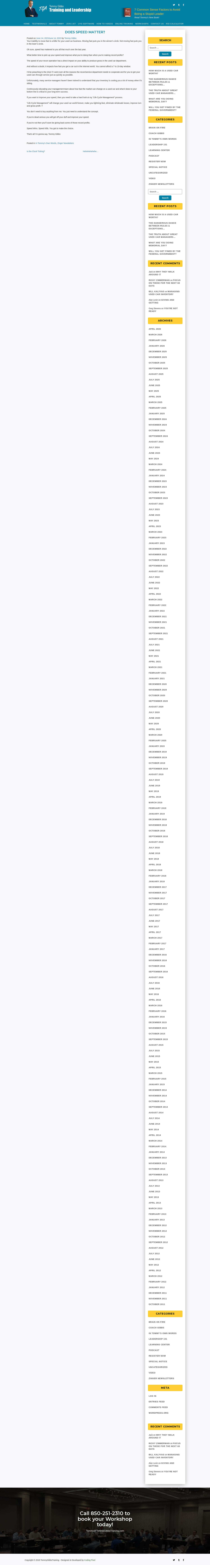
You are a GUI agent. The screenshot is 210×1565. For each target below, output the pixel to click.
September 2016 (158, 972)
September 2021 (158, 633)
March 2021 (155, 667)
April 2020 (155, 729)
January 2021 (157, 678)
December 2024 (158, 419)
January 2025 (157, 413)
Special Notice (158, 167)
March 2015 (155, 1073)
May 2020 (154, 723)
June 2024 (154, 453)
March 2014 (155, 1141)
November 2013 (158, 1163)
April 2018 (155, 864)
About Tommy (56, 24)
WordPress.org (159, 1413)
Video (152, 178)
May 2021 (154, 656)
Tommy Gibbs (70, 38)
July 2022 (154, 577)
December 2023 (158, 481)
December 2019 (158, 752)
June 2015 (154, 1056)
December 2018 (158, 819)
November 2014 (158, 1096)
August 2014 (156, 1112)
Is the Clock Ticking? (36, 151)
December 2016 (158, 955)
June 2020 (154, 718)
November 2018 (158, 825)
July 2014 (154, 1118)
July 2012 (154, 1253)
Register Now (157, 161)
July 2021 (154, 645)
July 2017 (154, 915)
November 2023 (158, 487)
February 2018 (157, 876)
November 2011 (158, 1298)
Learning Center (159, 150)
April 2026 (155, 329)
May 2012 (154, 1265)
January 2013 (157, 1220)
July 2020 (154, 712)
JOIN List (71, 24)
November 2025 (158, 357)
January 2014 (157, 1152)
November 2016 (158, 960)
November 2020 (158, 690)
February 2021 (157, 673)
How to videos (105, 24)
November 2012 (158, 1231)
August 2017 (156, 910)
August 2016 (156, 977)
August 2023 (156, 504)
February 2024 (157, 470)
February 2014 (157, 1146)
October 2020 (157, 695)
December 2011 (158, 1293)
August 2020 (156, 707)
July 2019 (154, 780)
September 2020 (158, 701)
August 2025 (156, 374)
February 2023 (157, 537)
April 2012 (155, 1270)
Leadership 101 (158, 144)
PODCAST (154, 156)
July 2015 (154, 1050)
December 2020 (158, 684)
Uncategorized (158, 173)
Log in (152, 1396)
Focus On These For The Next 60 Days (165, 283)
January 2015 (157, 1084)
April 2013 (155, 1203)
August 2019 (156, 774)
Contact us (157, 24)
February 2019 (157, 808)
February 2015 (157, 1079)
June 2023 (154, 515)
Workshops (142, 24)
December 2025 (158, 351)
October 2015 (157, 1034)
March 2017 (155, 938)
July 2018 (154, 847)
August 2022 (156, 571)
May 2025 (154, 391)
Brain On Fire (157, 128)
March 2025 (155, 402)
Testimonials (39, 24)
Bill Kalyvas (156, 291)
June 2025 (154, 385)
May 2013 (154, 1197)
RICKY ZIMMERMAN (159, 280)
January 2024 (157, 475)
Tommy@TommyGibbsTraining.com (105, 1530)
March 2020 (155, 735)
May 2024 (154, 458)
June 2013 (154, 1191)
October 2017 (157, 898)
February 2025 (157, 408)
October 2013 (157, 1169)
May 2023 (154, 521)
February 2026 (157, 340)
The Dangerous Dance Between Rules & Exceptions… (162, 82)
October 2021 (157, 628)
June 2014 (154, 1124)
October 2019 (157, 763)
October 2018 (157, 831)
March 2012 (155, 1276)
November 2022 (158, 554)
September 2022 (158, 566)
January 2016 (157, 1017)
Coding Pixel (89, 1560)
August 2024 (156, 442)
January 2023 (157, 543)
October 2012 (157, 1236)
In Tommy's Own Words (46, 143)
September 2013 (158, 1174)
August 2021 (156, 639)
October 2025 (157, 363)
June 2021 (154, 650)
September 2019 (158, 769)
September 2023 (158, 498)
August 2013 (156, 1180)
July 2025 (154, 380)
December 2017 (158, 887)
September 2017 (158, 904)
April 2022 (155, 594)
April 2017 (155, 932)
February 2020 (157, 740)
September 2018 (158, 836)
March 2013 (155, 1208)
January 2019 (157, 814)
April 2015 (155, 1067)
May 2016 (154, 994)
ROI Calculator (175, 24)
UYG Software (86, 24)
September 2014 (158, 1107)
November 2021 (158, 622)
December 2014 (158, 1090)
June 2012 (154, 1259)
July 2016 (154, 983)
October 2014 (157, 1101)
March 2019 (155, 802)
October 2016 (157, 966)
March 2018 (155, 870)
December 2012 (158, 1225)
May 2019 (154, 791)
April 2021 (155, 661)
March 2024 (155, 464)
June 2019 (154, 785)
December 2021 (158, 616)
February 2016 (157, 1011)
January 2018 (157, 881)
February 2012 (157, 1282)
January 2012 (157, 1287)
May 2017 (154, 926)
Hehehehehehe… (91, 151)
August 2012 (156, 1248)
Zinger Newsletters (65, 143)
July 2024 (154, 447)
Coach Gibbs (156, 133)
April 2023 (155, 526)
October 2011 (157, 1304)
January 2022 (157, 611)
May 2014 (154, 1129)
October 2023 (157, 492)
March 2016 (155, 1005)
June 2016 (154, 988)
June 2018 (154, 853)
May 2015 (154, 1062)
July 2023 (154, 509)
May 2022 (154, 588)
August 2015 (156, 1045)
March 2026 (155, 334)
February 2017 (157, 943)
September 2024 (158, 436)
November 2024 (158, 425)
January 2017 (157, 949)
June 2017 (154, 921)
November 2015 (158, 1028)
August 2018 (156, 842)
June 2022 (154, 583)
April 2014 (155, 1135)
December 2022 (158, 549)
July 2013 (154, 1186)
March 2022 (155, 599)
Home (27, 24)
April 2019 (155, 797)
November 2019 (158, 757)
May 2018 (154, 859)
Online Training (124, 24)
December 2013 (158, 1158)
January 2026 (157, 346)
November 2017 (158, 893)
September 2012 (158, 1242)
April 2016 (155, 1000)
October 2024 (157, 430)
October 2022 (157, 560)
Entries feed (157, 1402)
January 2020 (157, 746)
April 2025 (155, 396)
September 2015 (158, 1039)
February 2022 (157, 605)
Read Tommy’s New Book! (146, 17)
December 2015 (158, 1022)
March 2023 (155, 532)
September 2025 (158, 368)
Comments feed (158, 1407)
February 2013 (157, 1214)
